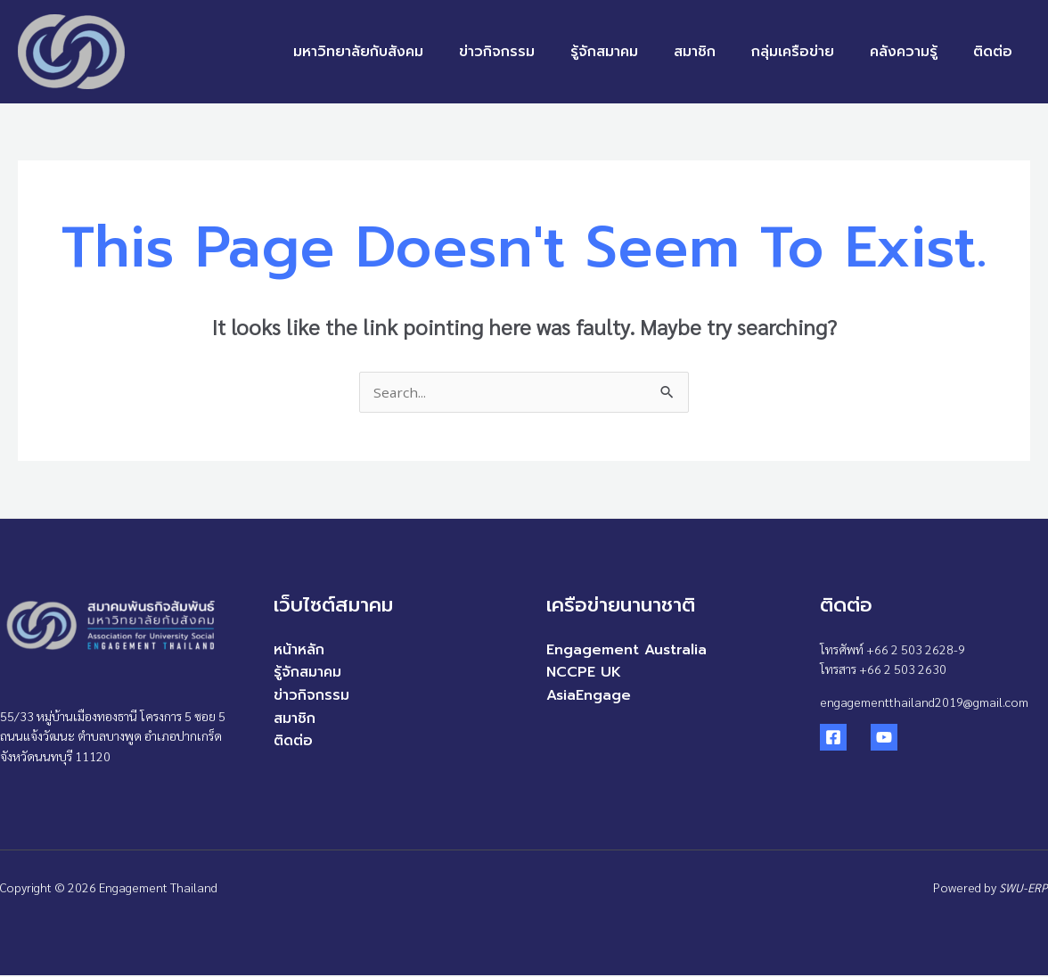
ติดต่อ (996, 51)
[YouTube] (872, 739)
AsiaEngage (588, 697)
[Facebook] (833, 739)
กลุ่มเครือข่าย (810, 51)
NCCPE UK (583, 674)
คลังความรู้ (914, 51)
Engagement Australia (626, 651)
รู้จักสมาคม (636, 51)
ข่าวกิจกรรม (536, 51)
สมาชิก (720, 51)
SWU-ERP (1023, 889)
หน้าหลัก (299, 651)
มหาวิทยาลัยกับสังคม (405, 51)
